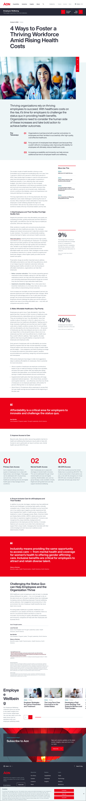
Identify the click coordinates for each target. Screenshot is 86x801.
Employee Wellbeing (11, 11)
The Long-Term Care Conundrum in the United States (52, 704)
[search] (43, 4)
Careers (59, 4)
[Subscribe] (57, 749)
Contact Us (52, 4)
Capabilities (16, 4)
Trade (59, 775)
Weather (60, 781)
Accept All (64, 797)
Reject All (64, 794)
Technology (61, 778)
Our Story (33, 775)
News (70, 4)
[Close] (83, 793)
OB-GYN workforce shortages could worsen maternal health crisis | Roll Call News (27, 653)
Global (79, 4)
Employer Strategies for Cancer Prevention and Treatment (32, 704)
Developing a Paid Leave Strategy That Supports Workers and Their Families (73, 705)
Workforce (61, 784)
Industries (24, 4)
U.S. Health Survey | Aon (15, 651)
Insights (32, 4)
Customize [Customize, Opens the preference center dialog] (64, 790)
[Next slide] (30, 717)
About (38, 4)
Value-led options (15, 239)
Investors (65, 4)
